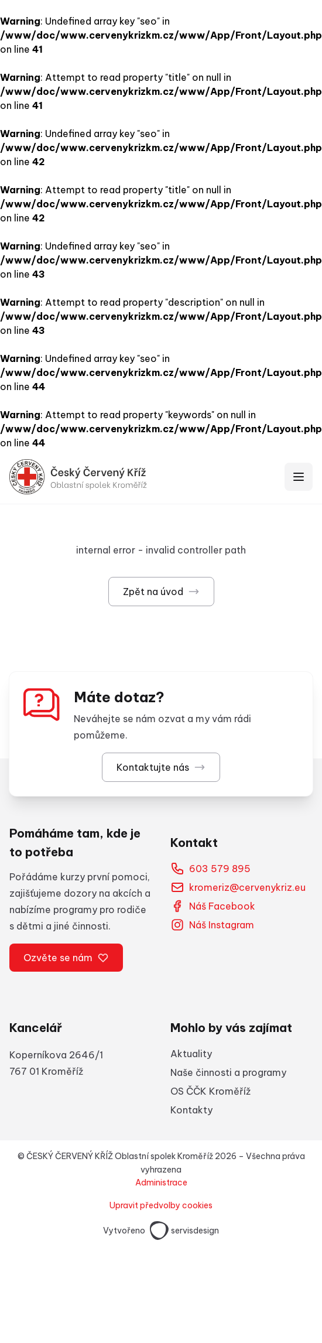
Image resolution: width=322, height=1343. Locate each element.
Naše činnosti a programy (228, 1072)
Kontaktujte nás (161, 767)
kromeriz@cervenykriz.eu (238, 887)
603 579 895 (210, 869)
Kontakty (191, 1110)
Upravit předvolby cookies (161, 1205)
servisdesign (184, 1230)
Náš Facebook (212, 906)
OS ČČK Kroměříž (210, 1091)
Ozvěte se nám (66, 957)
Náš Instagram (212, 925)
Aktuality (191, 1054)
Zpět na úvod (161, 591)
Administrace (161, 1182)
